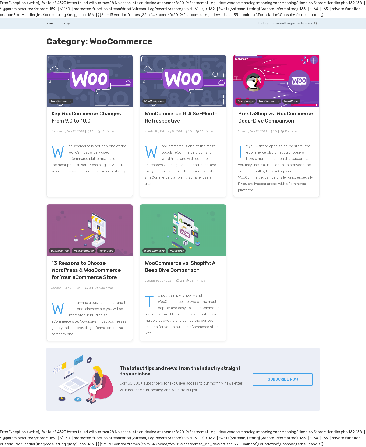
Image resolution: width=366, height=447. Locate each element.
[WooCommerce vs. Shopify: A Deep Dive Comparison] (183, 230)
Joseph (243, 131)
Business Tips (60, 250)
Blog (67, 23)
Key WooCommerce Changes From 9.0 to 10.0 (86, 117)
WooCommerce (61, 101)
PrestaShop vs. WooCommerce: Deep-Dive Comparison (276, 117)
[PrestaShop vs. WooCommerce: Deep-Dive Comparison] (276, 80)
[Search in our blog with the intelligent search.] (287, 24)
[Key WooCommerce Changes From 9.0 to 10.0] (90, 80)
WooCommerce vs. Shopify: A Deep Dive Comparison (180, 266)
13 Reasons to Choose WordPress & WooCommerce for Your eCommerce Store (86, 270)
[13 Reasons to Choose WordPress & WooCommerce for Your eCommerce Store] (90, 230)
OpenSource (246, 101)
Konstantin (58, 131)
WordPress (291, 101)
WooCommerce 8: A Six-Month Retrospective (181, 117)
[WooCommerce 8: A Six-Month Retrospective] (183, 80)
